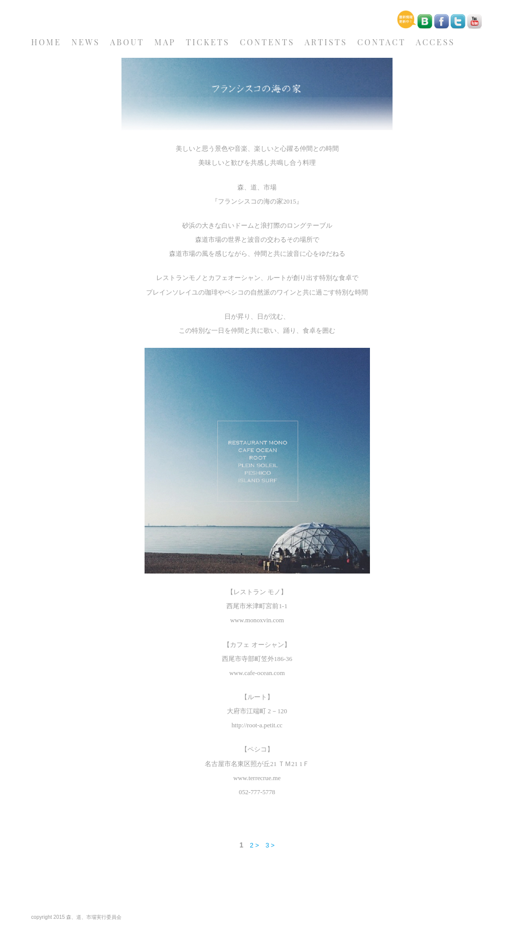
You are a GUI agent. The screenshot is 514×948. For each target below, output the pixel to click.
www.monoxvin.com (257, 620)
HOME (46, 42)
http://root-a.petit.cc (257, 725)
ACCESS (435, 42)
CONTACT (381, 42)
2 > (254, 845)
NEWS (85, 42)
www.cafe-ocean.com (257, 673)
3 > (270, 845)
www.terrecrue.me (257, 778)
